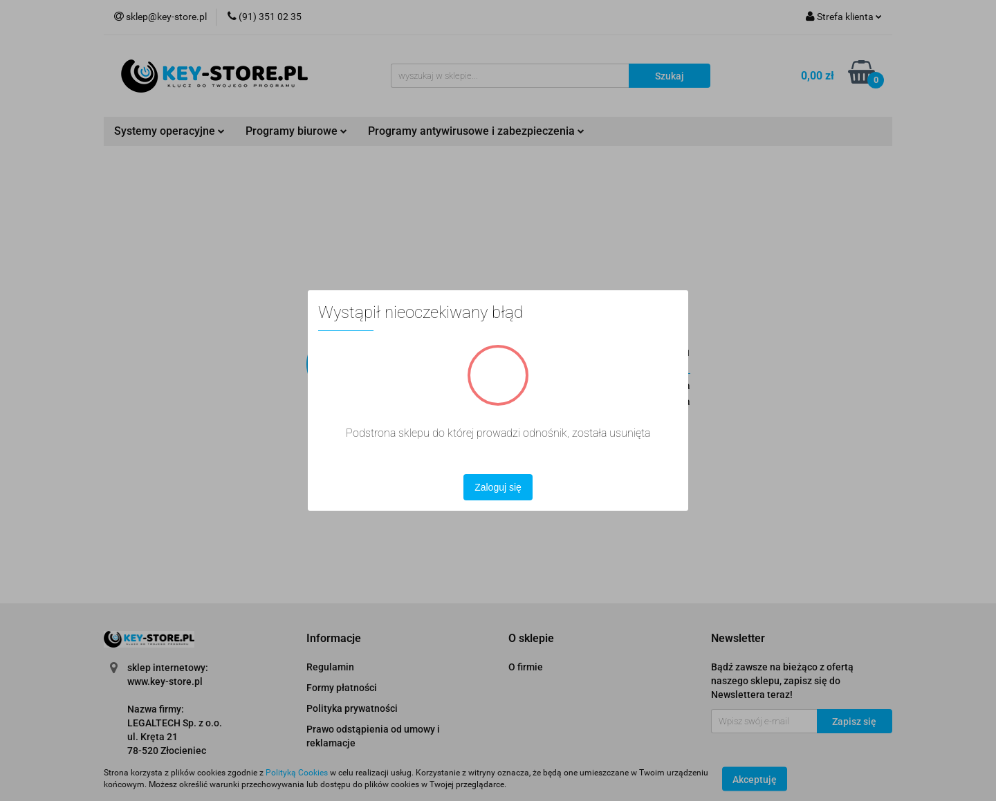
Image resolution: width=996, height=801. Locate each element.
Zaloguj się (498, 487)
